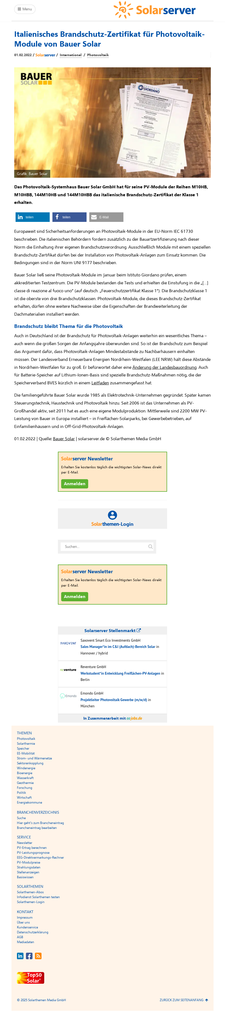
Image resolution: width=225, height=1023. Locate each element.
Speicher (23, 748)
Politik (21, 792)
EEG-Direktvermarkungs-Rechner (40, 857)
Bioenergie (24, 773)
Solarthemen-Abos (30, 892)
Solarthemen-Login (31, 902)
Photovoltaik (98, 55)
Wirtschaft (24, 797)
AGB (20, 937)
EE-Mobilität (26, 753)
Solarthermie (26, 743)
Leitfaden (100, 383)
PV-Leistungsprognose (33, 852)
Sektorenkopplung (30, 763)
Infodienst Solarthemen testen (38, 897)
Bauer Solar (64, 439)
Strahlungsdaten (28, 867)
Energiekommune (29, 802)
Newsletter (24, 843)
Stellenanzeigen (28, 872)
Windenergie (26, 768)
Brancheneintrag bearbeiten (37, 828)
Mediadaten (25, 942)
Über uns (23, 922)
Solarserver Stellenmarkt (112, 631)
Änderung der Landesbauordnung (164, 367)
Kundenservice (27, 927)
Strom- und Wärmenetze (34, 758)
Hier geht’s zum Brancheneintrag (40, 823)
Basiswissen (25, 877)
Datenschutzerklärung (32, 932)
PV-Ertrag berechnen (32, 848)
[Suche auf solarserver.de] (150, 546)
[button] (33, 217)
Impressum (24, 917)
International (71, 55)
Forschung (24, 788)
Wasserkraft (25, 778)
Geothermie (25, 783)
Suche (21, 818)
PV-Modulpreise (28, 862)
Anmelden (74, 484)
